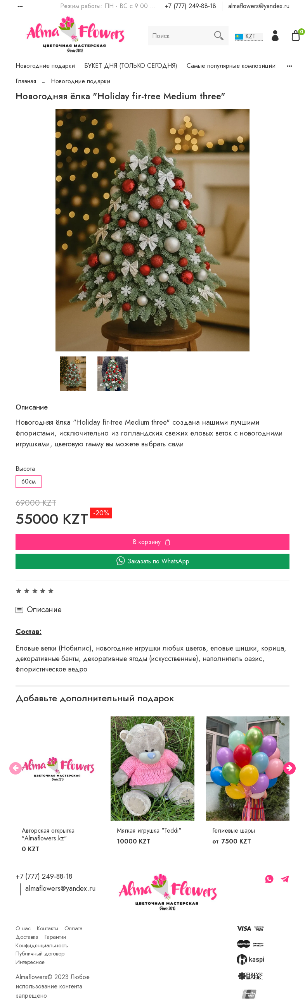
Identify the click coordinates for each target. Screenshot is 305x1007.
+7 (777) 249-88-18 (190, 6)
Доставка (27, 937)
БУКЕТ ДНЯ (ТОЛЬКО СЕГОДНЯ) (130, 65)
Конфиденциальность (42, 945)
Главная (26, 81)
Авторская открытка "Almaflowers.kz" (48, 834)
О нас (23, 928)
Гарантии (55, 937)
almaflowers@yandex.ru (258, 6)
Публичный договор (40, 953)
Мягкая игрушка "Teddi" (149, 830)
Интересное (30, 962)
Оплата (73, 928)
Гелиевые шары (233, 830)
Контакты (47, 928)
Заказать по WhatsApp (152, 561)
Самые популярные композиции (231, 65)
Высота (25, 468)
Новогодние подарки (45, 65)
